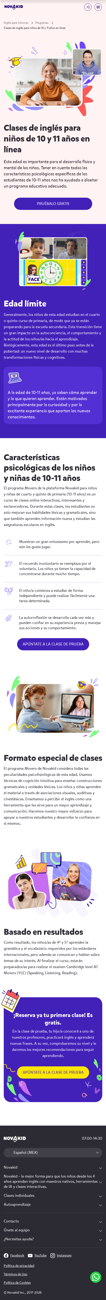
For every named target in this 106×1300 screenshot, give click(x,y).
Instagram (61, 1255)
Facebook (14, 1255)
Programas (41, 23)
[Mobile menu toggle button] (98, 7)
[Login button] (87, 7)
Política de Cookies (17, 1282)
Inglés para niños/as (16, 23)
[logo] (13, 7)
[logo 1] (15, 1139)
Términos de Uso (15, 1274)
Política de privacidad (19, 1266)
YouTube (37, 1255)
